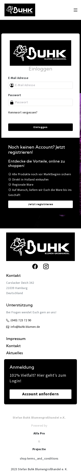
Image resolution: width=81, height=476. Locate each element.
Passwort (14, 95)
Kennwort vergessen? (22, 112)
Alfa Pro (39, 433)
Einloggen (40, 127)
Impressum (15, 338)
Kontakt (13, 346)
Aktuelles (14, 353)
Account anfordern (40, 394)
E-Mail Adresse (18, 78)
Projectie (39, 449)
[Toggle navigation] (75, 10)
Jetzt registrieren (40, 204)
